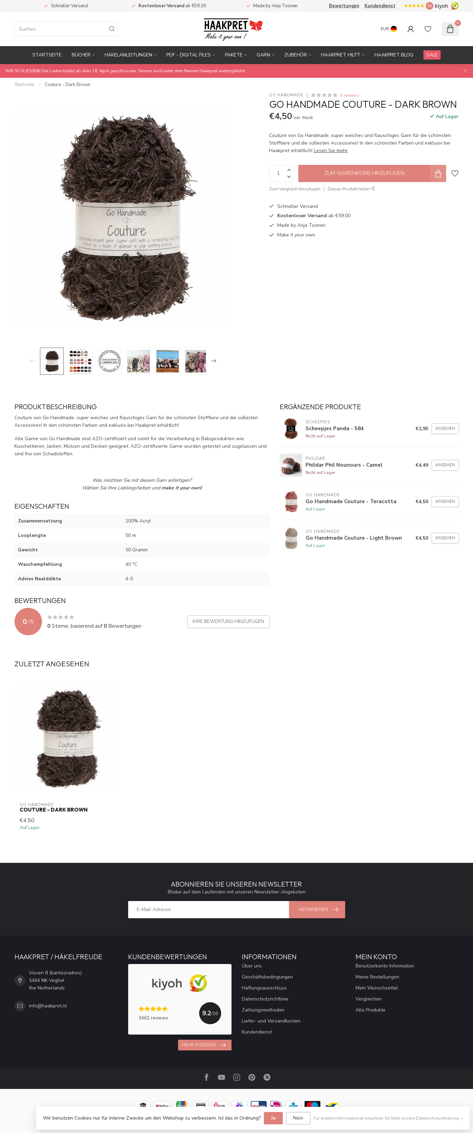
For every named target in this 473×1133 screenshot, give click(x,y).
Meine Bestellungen (377, 977)
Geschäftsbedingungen (267, 977)
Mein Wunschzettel (377, 988)
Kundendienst (379, 6)
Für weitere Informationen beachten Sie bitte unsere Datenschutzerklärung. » (388, 1118)
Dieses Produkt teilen (351, 189)
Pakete (234, 55)
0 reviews (349, 95)
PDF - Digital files (188, 55)
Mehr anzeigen (204, 1045)
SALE (432, 55)
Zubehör (295, 55)
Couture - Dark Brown (67, 85)
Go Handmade (286, 95)
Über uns (252, 966)
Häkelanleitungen (128, 55)
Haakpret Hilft (340, 55)
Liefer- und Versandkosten (271, 1021)
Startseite (47, 55)
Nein (298, 1118)
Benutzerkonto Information (385, 966)
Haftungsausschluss (264, 988)
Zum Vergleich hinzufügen (294, 189)
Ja (273, 1118)
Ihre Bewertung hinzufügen (228, 621)
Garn (263, 55)
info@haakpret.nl (48, 1006)
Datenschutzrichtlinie (265, 999)
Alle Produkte (370, 1010)
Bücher (81, 55)
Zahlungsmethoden (263, 1010)
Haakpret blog (393, 55)
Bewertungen (344, 6)
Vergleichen (369, 999)
